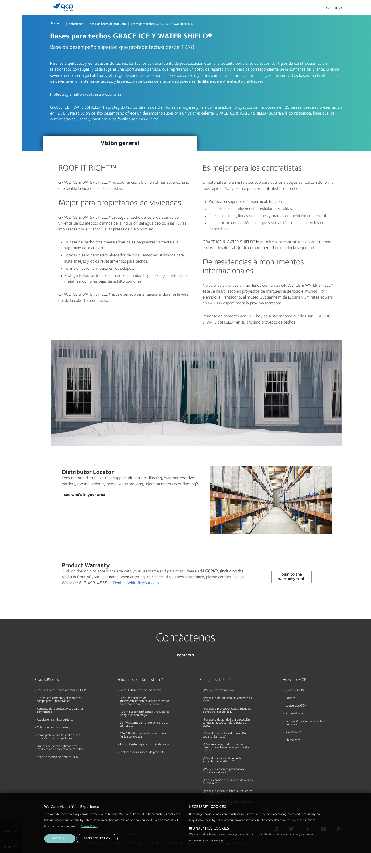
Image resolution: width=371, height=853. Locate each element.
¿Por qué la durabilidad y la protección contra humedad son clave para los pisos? (226, 723)
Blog (5, 88)
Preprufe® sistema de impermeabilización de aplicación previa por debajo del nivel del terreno (144, 701)
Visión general (120, 144)
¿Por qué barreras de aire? (219, 690)
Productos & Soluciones (11, 13)
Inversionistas (293, 732)
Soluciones (76, 24)
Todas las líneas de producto (107, 24)
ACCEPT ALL (59, 838)
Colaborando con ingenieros (54, 727)
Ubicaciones (292, 740)
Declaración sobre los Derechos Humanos (305, 723)
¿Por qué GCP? (294, 690)
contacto (185, 655)
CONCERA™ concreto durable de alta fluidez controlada (143, 735)
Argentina (334, 8)
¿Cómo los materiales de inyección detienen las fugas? (224, 735)
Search (354, 9)
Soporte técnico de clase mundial (57, 757)
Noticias (290, 698)
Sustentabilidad (295, 713)
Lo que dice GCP (295, 706)
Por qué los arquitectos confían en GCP (61, 690)
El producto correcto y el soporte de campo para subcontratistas (59, 700)
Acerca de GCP (294, 680)
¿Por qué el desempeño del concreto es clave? (227, 700)
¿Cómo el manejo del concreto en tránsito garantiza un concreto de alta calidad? (226, 747)
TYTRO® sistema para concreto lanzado (144, 744)
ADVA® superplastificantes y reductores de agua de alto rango (144, 714)
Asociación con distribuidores (55, 719)
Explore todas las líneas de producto (142, 752)
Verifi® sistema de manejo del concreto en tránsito (144, 724)
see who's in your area (84, 495)
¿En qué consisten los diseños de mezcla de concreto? (228, 782)
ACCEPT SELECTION (97, 838)
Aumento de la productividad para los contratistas (60, 711)
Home (55, 23)
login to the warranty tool (291, 577)
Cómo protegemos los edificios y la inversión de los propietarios (58, 737)
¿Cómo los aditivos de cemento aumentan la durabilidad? (222, 760)
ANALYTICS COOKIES (211, 829)
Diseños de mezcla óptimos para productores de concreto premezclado (61, 748)
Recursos (8, 51)
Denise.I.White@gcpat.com (136, 583)
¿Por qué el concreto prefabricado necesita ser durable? (224, 771)
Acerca (7, 70)
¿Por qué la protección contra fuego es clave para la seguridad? (227, 711)
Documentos (11, 33)
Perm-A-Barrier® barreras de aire (140, 690)
